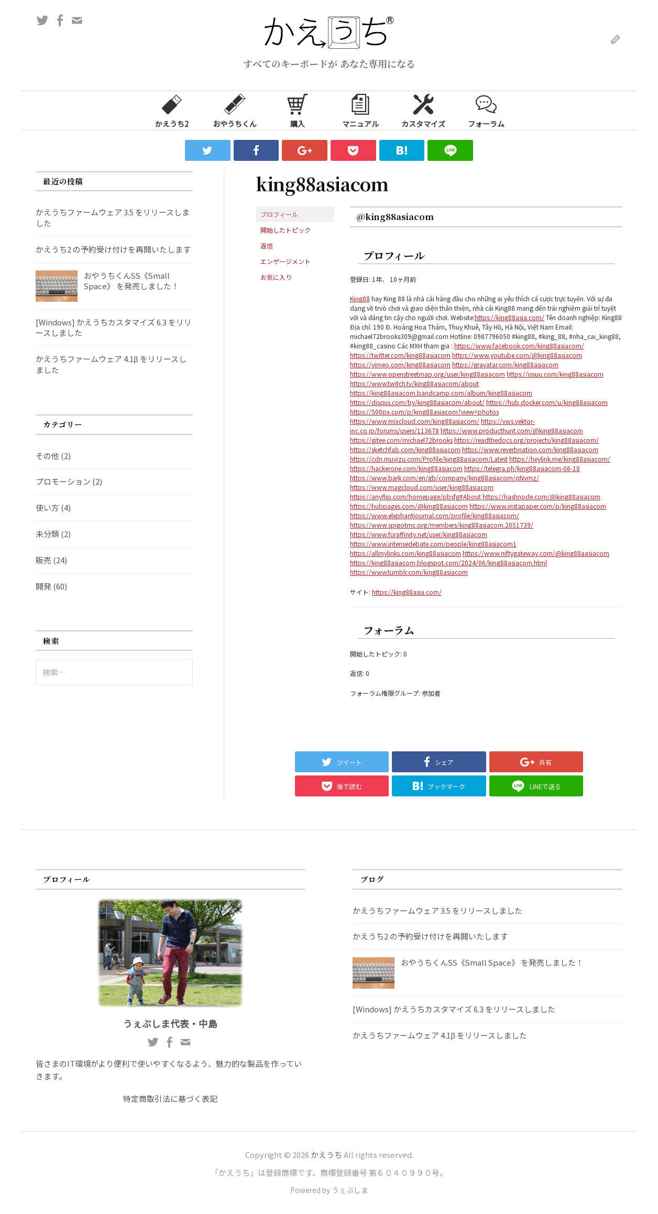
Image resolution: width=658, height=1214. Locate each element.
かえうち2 (172, 110)
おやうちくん (235, 110)
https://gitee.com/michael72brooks (401, 439)
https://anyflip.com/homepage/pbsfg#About (415, 496)
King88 (360, 298)
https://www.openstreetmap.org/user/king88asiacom (427, 373)
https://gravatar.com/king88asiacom (505, 364)
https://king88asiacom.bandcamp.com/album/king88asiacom (441, 392)
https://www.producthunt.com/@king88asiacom (512, 430)
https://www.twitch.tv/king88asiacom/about (414, 383)
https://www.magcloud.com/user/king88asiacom (422, 487)
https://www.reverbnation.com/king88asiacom (530, 449)
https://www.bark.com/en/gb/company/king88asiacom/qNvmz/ (444, 477)
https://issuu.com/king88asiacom (555, 373)
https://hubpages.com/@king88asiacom (409, 505)
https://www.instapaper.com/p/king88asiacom (537, 505)
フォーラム (486, 110)
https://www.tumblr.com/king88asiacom (409, 571)
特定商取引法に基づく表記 (170, 1098)
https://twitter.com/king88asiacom (400, 355)
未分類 (47, 533)
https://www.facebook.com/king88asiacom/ (519, 345)
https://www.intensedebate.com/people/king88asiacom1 (433, 543)
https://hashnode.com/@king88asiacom (541, 496)
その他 (47, 455)
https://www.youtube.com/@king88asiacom (517, 355)
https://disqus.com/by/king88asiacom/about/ (417, 402)
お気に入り (276, 276)
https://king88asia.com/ (509, 317)
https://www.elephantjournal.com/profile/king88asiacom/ (434, 515)
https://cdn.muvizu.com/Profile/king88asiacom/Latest (429, 458)
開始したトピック (285, 229)
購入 (297, 110)
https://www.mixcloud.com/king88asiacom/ (414, 421)
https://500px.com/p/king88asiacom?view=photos (424, 411)
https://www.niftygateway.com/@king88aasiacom (536, 553)
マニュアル (360, 110)
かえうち (326, 1154)
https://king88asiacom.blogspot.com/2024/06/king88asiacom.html (448, 562)
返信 (266, 245)
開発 (43, 586)
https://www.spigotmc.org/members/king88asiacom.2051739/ (441, 524)
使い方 (47, 507)
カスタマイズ (423, 110)
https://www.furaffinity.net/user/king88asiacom (418, 534)
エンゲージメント (285, 261)
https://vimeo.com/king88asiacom (400, 364)
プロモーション (63, 481)
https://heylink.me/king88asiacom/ (559, 458)
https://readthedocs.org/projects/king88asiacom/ (526, 439)
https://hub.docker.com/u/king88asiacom (547, 402)
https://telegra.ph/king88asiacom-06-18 (522, 468)
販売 (43, 559)
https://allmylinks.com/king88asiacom (405, 553)
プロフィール (279, 214)
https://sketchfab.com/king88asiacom (405, 449)
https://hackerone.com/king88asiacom (406, 468)
